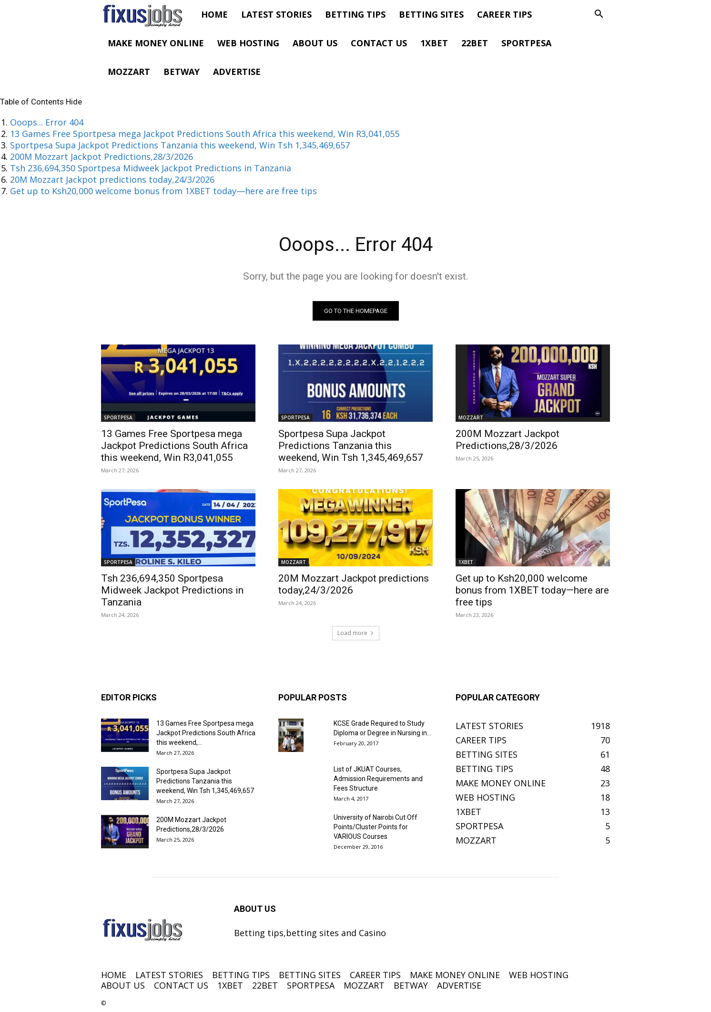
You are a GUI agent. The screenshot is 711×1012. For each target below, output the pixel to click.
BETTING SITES (431, 14)
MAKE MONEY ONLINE (156, 43)
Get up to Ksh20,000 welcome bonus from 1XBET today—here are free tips (163, 191)
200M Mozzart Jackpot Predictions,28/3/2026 (101, 156)
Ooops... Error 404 (46, 122)
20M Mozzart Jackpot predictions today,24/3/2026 (112, 179)
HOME (214, 14)
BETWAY (181, 71)
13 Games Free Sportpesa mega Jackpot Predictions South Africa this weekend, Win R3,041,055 (204, 133)
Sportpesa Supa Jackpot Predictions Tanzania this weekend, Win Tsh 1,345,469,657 (180, 145)
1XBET (434, 43)
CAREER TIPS (504, 14)
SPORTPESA (526, 43)
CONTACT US (379, 43)
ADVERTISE (237, 71)
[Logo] (147, 14)
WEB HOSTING (248, 43)
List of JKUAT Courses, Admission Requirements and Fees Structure (378, 778)
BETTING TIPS (355, 14)
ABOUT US (315, 43)
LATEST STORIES (276, 14)
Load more (355, 633)
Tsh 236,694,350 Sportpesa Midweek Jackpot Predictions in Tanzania (150, 168)
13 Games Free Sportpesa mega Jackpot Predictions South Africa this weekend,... (205, 733)
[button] (598, 14)
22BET (474, 43)
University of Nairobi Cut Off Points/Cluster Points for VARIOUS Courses (375, 827)
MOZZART (129, 71)
